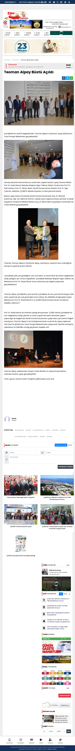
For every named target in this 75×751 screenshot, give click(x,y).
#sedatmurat (33, 436)
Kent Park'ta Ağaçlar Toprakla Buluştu (32, 2)
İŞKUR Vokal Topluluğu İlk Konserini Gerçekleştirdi (55, 614)
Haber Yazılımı (52, 749)
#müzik (62, 430)
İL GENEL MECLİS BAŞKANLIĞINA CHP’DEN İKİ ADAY (58, 573)
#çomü (28, 430)
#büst (47, 430)
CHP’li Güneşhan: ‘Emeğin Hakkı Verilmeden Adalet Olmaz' (55, 628)
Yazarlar (50, 741)
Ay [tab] (69, 594)
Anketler (60, 741)
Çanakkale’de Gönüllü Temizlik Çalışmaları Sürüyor (54, 607)
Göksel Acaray (55, 570)
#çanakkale (19, 430)
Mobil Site (9, 741)
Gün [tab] (61, 594)
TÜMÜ (67, 565)
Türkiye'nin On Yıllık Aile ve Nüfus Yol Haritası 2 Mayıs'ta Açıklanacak (56, 621)
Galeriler (31, 741)
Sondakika (20, 741)
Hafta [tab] (65, 594)
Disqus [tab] (70, 445)
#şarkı (42, 436)
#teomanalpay (38, 430)
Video (41, 741)
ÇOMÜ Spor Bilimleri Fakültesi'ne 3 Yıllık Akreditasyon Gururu (55, 600)
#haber (49, 436)
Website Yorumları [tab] (61, 445)
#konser (55, 430)
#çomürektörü (20, 436)
